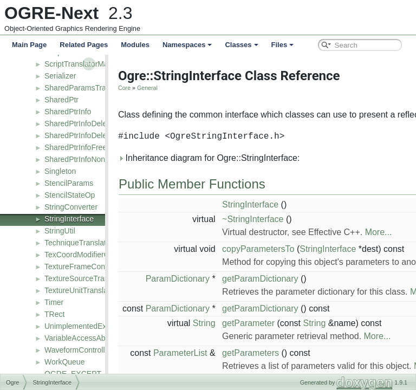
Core (116, 87)
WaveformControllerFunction (92, 350)
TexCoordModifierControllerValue (99, 254)
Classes (241, 45)
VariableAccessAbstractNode (93, 338)
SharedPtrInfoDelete (78, 123)
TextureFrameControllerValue (93, 266)
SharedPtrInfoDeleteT (81, 135)
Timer (53, 302)
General (139, 87)
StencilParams (68, 183)
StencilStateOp (69, 195)
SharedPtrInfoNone (76, 159)
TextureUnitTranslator (80, 290)
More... (371, 232)
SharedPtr (61, 99)
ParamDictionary (170, 278)
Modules (135, 45)
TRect (54, 314)
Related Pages (84, 45)
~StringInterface (245, 219)
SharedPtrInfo (67, 111)
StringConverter (71, 207)
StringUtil (59, 230)
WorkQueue (64, 362)
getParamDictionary (252, 278)
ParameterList (173, 353)
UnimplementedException (87, 326)
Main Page (29, 45)
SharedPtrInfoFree (75, 147)
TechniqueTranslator (78, 242)
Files (282, 45)
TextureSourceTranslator (85, 278)
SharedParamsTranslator (86, 87)
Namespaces (187, 45)
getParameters (242, 353)
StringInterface (69, 218)
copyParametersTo (250, 248)
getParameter (240, 323)
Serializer (60, 76)
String (196, 323)
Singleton (60, 171)
